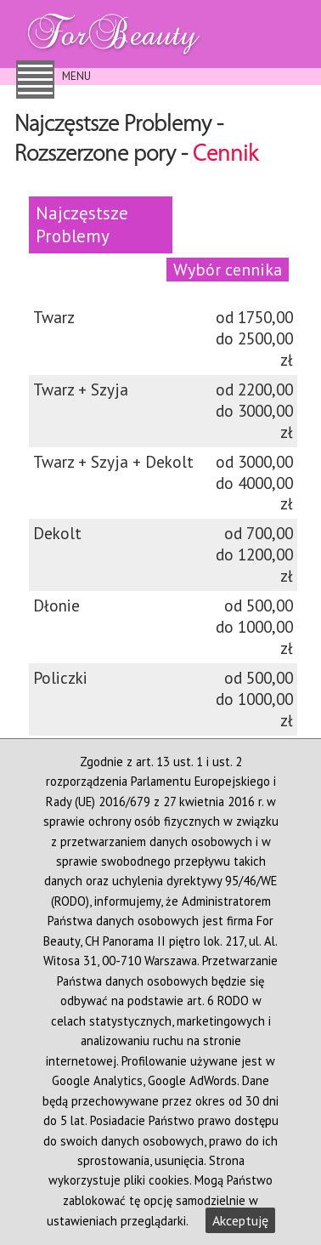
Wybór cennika (227, 269)
